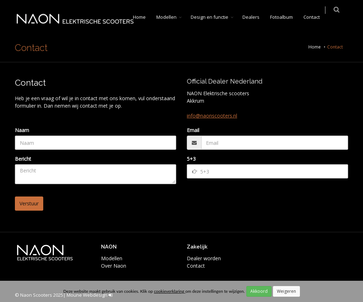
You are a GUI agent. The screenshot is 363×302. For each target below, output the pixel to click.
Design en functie (214, 17)
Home (144, 17)
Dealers (255, 17)
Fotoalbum (286, 17)
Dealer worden (204, 258)
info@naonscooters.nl (212, 115)
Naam (22, 130)
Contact (316, 17)
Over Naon (113, 265)
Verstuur (29, 203)
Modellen (171, 17)
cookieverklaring (169, 291)
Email (193, 130)
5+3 (191, 158)
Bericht (23, 158)
